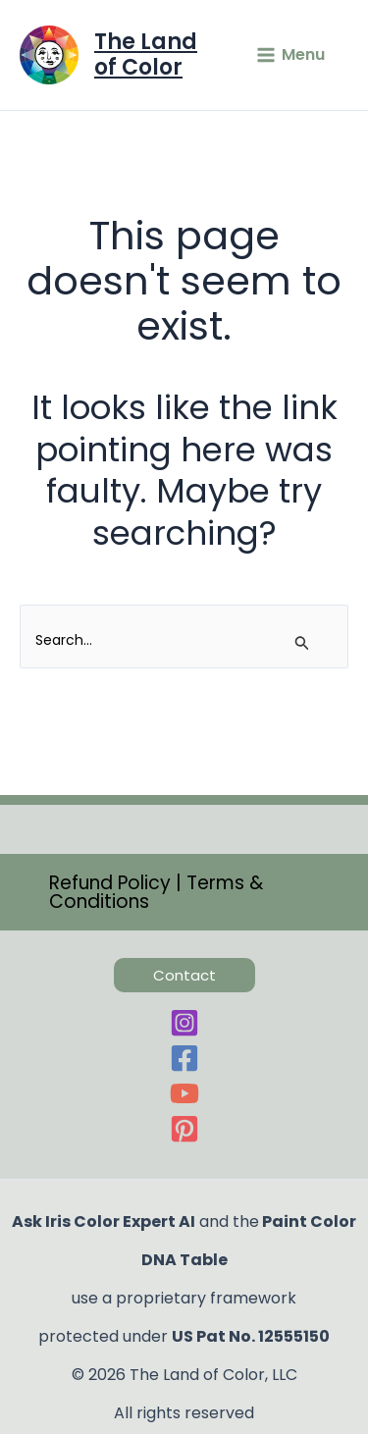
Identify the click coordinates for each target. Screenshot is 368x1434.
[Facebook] (184, 1058)
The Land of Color (145, 54)
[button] (184, 892)
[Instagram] (184, 1022)
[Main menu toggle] (290, 55)
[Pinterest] (184, 1128)
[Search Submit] (302, 643)
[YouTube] (184, 1093)
